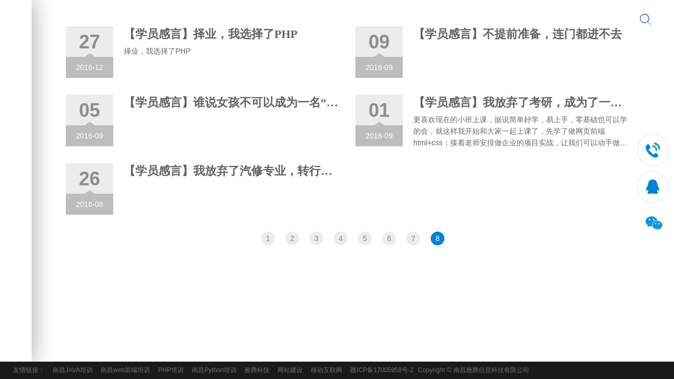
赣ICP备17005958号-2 (381, 370)
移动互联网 (326, 370)
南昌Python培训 (214, 370)
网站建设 (290, 370)
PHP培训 (171, 370)
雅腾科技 (257, 370)
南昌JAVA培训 (73, 370)
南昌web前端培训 (125, 370)
